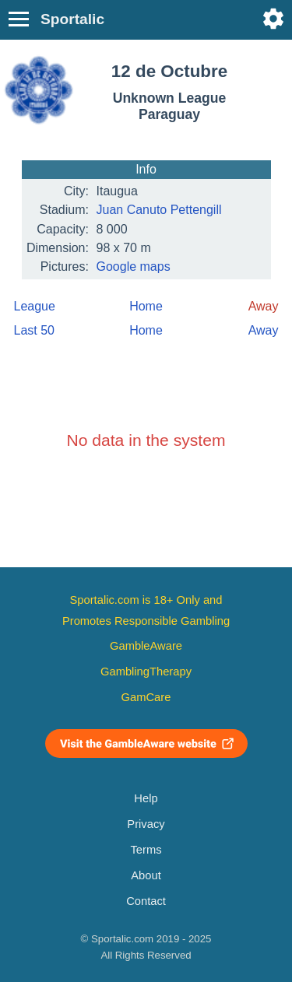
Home (146, 306)
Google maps (134, 266)
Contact (146, 901)
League (34, 306)
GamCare (146, 697)
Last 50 (34, 330)
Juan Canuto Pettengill (159, 209)
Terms (145, 849)
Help (145, 798)
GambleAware (146, 646)
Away (263, 330)
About (145, 875)
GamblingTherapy (146, 671)
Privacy (145, 824)
